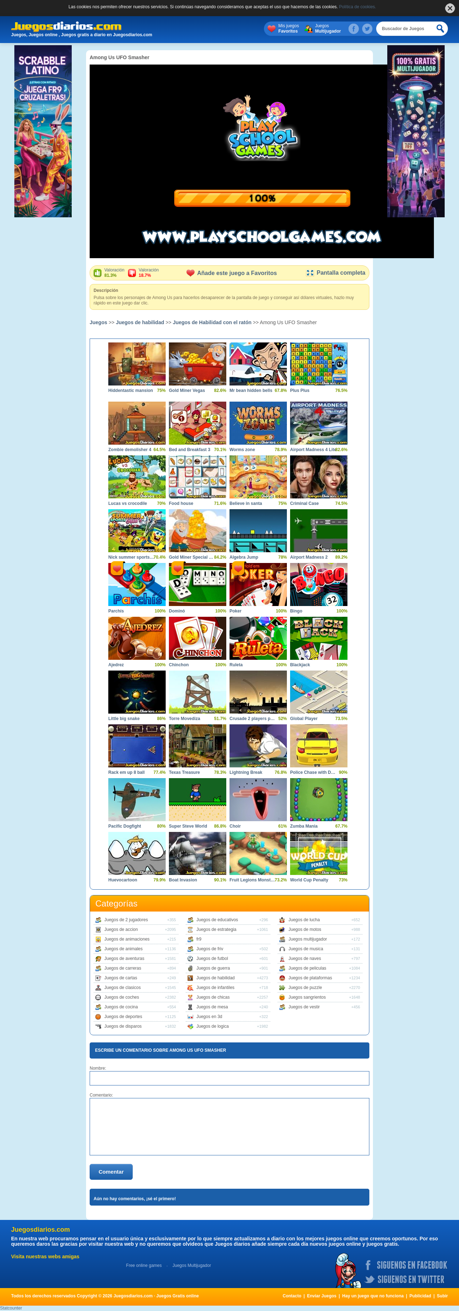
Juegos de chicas (213, 997)
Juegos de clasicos (122, 987)
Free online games (144, 1265)
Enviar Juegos (321, 1295)
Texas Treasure (184, 772)
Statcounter (11, 1308)
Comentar (111, 1172)
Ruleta (236, 664)
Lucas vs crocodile (127, 503)
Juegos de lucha (304, 919)
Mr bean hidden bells (251, 390)
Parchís (116, 611)
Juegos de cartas (120, 977)
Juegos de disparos (123, 1026)
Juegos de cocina (121, 1006)
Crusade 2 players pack (253, 718)
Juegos (328, 28)
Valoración (114, 273)
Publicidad (420, 1295)
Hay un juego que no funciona (372, 1295)
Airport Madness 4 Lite (313, 449)
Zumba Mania (304, 826)
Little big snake (123, 718)
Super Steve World (188, 826)
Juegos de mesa (212, 1006)
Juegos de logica (213, 1026)
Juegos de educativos (217, 919)
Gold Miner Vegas (187, 390)
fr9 (199, 939)
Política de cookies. (357, 6)
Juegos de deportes (123, 1016)
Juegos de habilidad (140, 322)
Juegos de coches (121, 997)
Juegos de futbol (212, 958)
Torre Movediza (184, 718)
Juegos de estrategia (216, 929)
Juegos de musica (305, 948)
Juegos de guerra (213, 968)
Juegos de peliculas (307, 968)
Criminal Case (304, 503)
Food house (181, 503)
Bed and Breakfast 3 (189, 449)
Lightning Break (246, 772)
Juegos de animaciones (127, 939)
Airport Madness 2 (309, 557)
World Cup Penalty (309, 879)
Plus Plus (299, 390)
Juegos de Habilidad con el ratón (212, 322)
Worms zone (242, 449)
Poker (235, 611)
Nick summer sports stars (131, 557)
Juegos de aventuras (124, 958)
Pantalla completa (335, 272)
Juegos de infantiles (216, 987)
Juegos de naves (304, 958)
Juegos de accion (121, 929)
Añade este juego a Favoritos (231, 273)
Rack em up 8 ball (126, 772)
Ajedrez (116, 664)
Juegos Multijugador (191, 1265)
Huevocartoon (122, 879)
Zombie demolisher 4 (129, 449)
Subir (442, 1295)
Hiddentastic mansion (130, 390)
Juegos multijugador (307, 939)
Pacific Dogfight (124, 826)
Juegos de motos (304, 929)
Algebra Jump (244, 557)
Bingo (296, 611)
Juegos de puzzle (305, 987)
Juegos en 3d (209, 1016)
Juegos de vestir (304, 1006)
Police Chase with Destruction (313, 772)
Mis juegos (288, 28)
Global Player (304, 718)
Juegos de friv (210, 948)
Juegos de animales (123, 948)
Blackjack (300, 664)
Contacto (292, 1295)
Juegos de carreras (122, 968)
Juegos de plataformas (310, 977)
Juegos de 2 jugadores (126, 919)
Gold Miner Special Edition (192, 557)
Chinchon (179, 664)
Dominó (177, 611)
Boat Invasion (183, 879)
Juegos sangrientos (307, 997)
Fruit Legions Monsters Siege (253, 879)
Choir (235, 826)
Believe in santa (246, 503)
